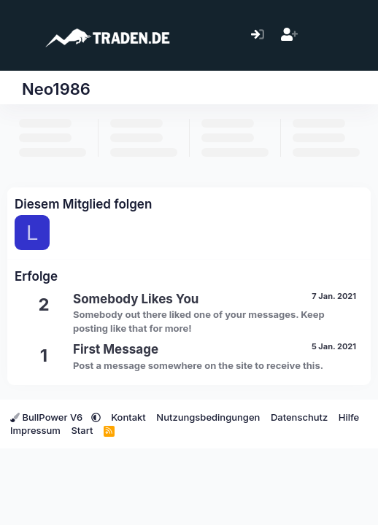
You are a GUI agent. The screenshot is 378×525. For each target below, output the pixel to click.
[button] (96, 417)
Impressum (35, 430)
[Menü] (20, 35)
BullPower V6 (47, 417)
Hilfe (349, 417)
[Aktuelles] (320, 35)
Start (82, 430)
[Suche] (352, 35)
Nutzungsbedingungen (208, 417)
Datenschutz (299, 417)
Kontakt (128, 417)
